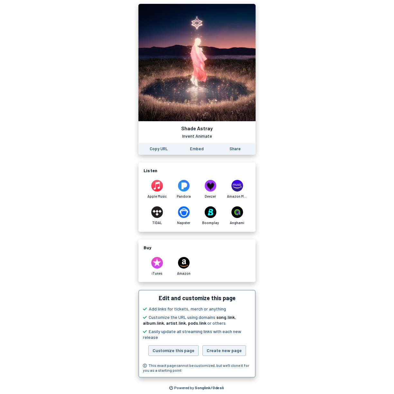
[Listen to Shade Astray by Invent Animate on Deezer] (210, 189)
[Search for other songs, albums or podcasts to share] (196, 387)
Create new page (224, 350)
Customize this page (173, 350)
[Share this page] (235, 148)
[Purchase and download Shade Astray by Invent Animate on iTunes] (157, 266)
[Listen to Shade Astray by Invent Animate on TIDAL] (157, 215)
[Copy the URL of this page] (159, 148)
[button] (197, 333)
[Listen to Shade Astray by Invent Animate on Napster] (183, 215)
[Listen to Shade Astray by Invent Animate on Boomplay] (210, 215)
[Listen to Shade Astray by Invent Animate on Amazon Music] (237, 189)
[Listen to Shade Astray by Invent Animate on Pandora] (183, 189)
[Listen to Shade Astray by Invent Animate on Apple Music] (157, 189)
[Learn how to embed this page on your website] (197, 148)
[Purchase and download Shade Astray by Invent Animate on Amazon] (183, 266)
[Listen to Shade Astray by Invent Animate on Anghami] (237, 215)
